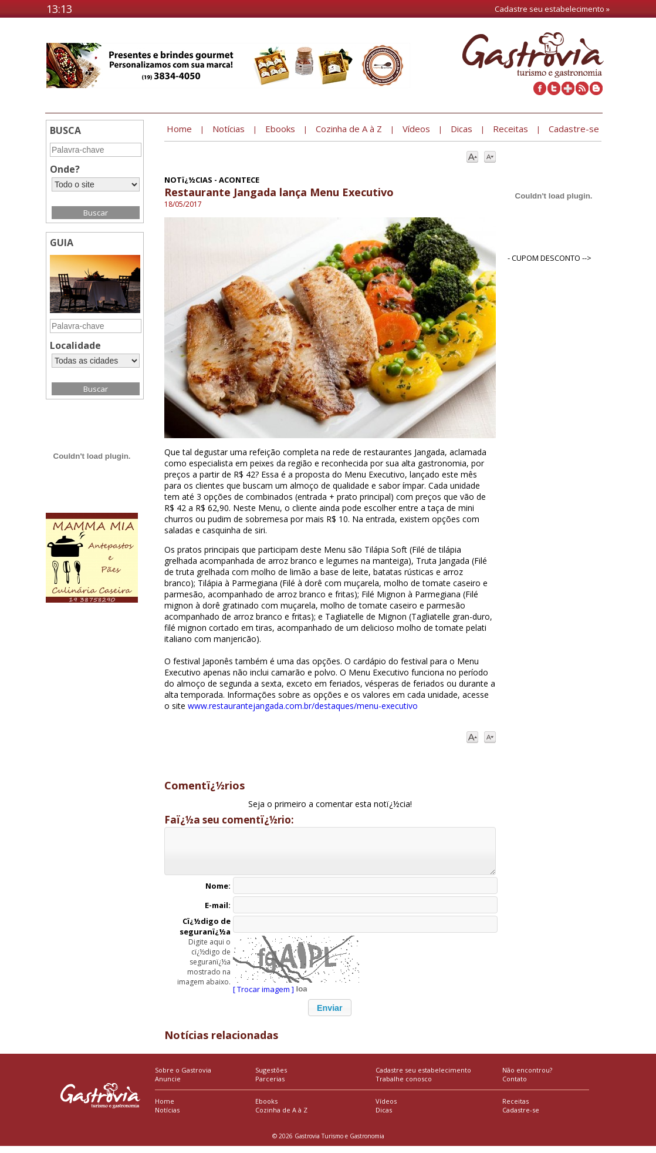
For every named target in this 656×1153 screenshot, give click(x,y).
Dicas (384, 1116)
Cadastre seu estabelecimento (423, 1077)
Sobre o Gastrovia (183, 1077)
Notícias (167, 1116)
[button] (329, 1014)
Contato (514, 1085)
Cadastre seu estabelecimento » (552, 9)
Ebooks (266, 1108)
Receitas (515, 1108)
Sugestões (271, 1077)
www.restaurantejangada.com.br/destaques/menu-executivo (303, 705)
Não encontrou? (527, 1077)
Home (164, 1108)
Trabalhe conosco (404, 1085)
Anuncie (168, 1085)
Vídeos (386, 1108)
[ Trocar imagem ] (263, 996)
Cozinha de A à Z (281, 1116)
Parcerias (270, 1085)
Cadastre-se (520, 1116)
